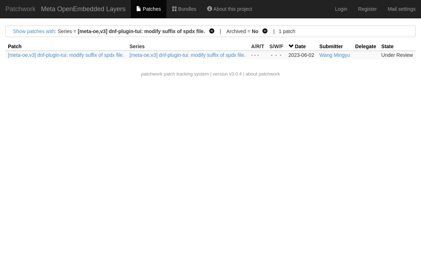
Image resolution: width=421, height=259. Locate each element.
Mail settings (402, 9)
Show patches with (34, 31)
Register (367, 9)
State (387, 46)
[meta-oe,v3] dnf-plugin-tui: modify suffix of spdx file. (66, 55)
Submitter (331, 46)
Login (341, 9)
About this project (229, 9)
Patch (15, 46)
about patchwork (263, 74)
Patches (148, 9)
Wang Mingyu (334, 55)
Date (300, 46)
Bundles (184, 9)
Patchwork (20, 9)
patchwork (151, 74)
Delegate (365, 46)
